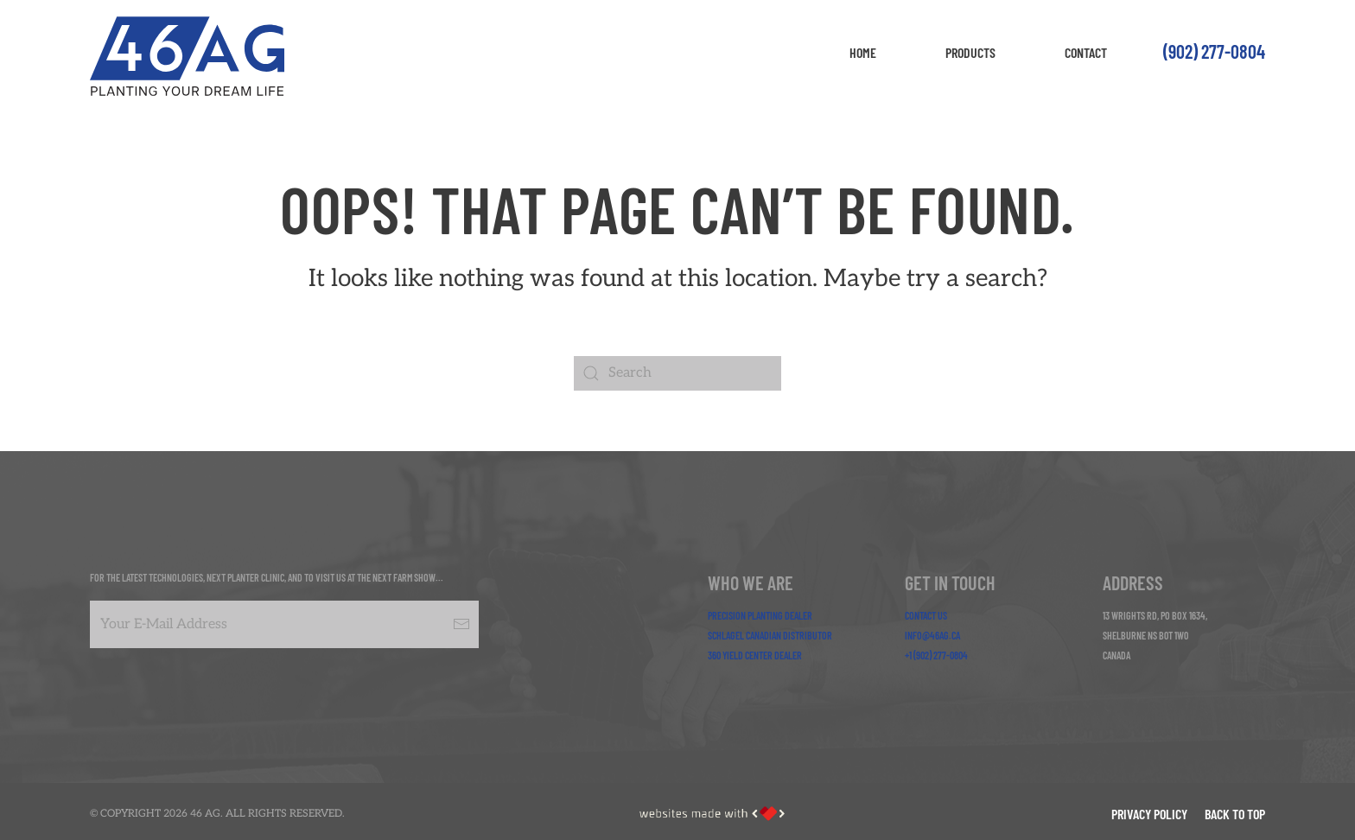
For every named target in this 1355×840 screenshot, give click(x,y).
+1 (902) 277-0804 (936, 655)
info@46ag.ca (932, 635)
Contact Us (926, 615)
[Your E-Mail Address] (284, 624)
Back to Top (1235, 813)
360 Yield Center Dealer (755, 655)
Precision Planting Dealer (760, 615)
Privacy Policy (1149, 813)
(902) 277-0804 (1214, 51)
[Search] (677, 373)
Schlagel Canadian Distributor (770, 635)
